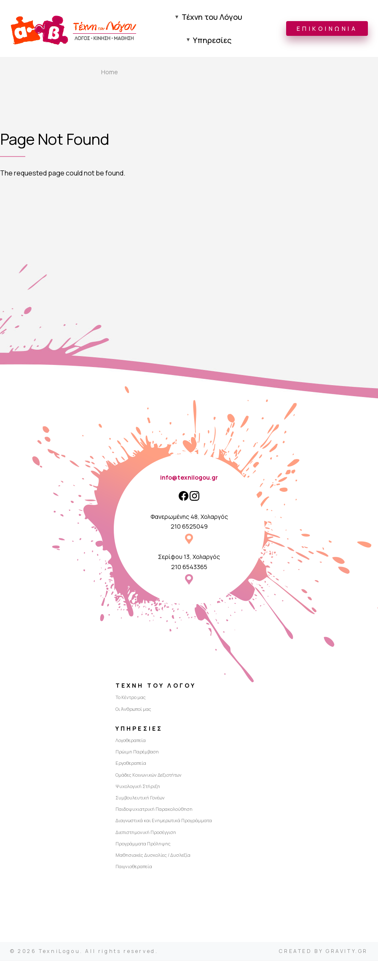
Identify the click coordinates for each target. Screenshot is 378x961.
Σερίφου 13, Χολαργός (189, 557)
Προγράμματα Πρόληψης (143, 844)
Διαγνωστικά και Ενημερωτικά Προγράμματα (163, 821)
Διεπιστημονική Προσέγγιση (145, 832)
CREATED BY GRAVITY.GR (323, 951)
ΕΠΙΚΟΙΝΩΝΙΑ (327, 29)
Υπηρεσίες (212, 40)
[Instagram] (194, 496)
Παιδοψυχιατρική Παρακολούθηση (154, 810)
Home (109, 73)
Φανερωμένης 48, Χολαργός (189, 517)
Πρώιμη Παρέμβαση (137, 752)
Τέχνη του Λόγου (212, 17)
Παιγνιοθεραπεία (133, 867)
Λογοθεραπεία (130, 741)
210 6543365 (189, 567)
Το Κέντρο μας (130, 698)
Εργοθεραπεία (130, 764)
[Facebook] (183, 496)
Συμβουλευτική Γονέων (140, 798)
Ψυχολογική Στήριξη (137, 786)
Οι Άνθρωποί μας (133, 709)
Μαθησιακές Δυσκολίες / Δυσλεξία (152, 856)
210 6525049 (189, 527)
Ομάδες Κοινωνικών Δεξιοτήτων (148, 775)
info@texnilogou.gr (189, 478)
